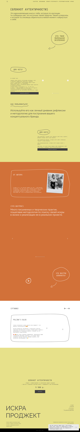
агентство (35, 1)
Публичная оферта (9, 426)
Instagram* (71, 408)
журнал (72, 1)
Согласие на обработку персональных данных (13, 423)
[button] (28, 281)
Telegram (72, 406)
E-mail (72, 405)
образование (42, 1)
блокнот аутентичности (52, 1)
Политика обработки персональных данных (13, 422)
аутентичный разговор (64, 1)
